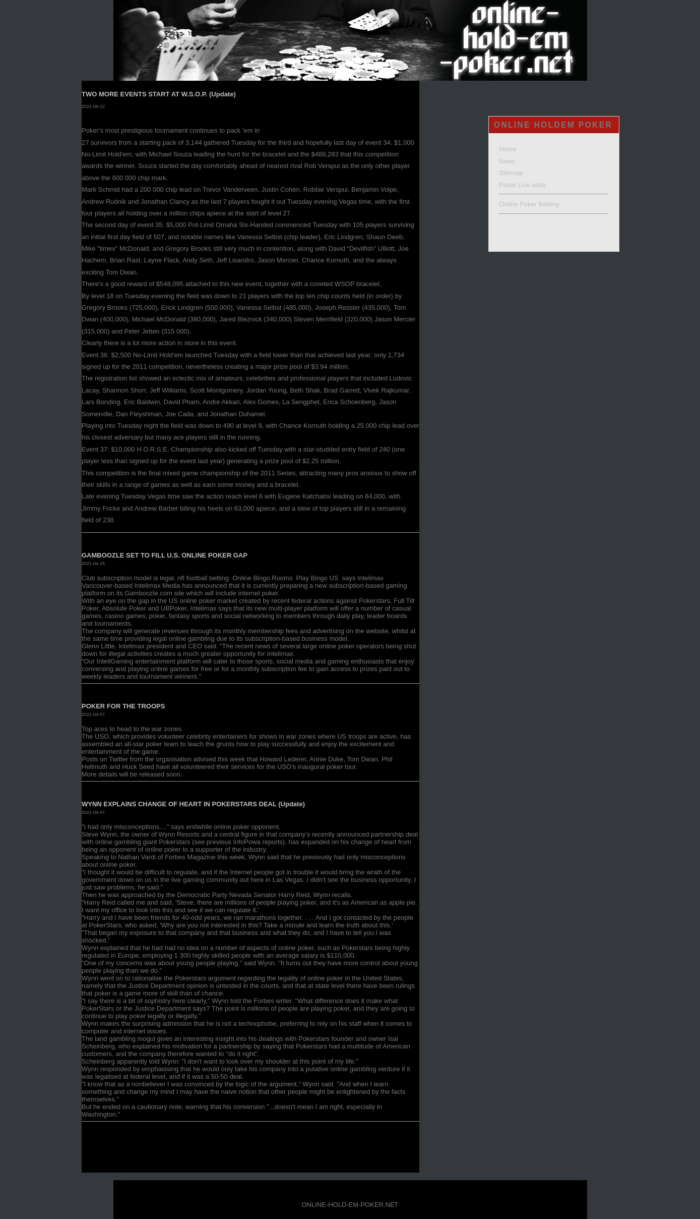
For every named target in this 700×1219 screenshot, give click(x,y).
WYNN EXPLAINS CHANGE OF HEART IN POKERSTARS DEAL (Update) (193, 804)
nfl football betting (204, 578)
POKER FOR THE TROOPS (123, 706)
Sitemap (511, 173)
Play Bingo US (318, 578)
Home (508, 149)
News (507, 161)
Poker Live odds (522, 185)
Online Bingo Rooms (263, 578)
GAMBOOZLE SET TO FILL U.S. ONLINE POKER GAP (164, 555)
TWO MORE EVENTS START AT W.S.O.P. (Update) (159, 94)
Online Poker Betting (529, 204)
